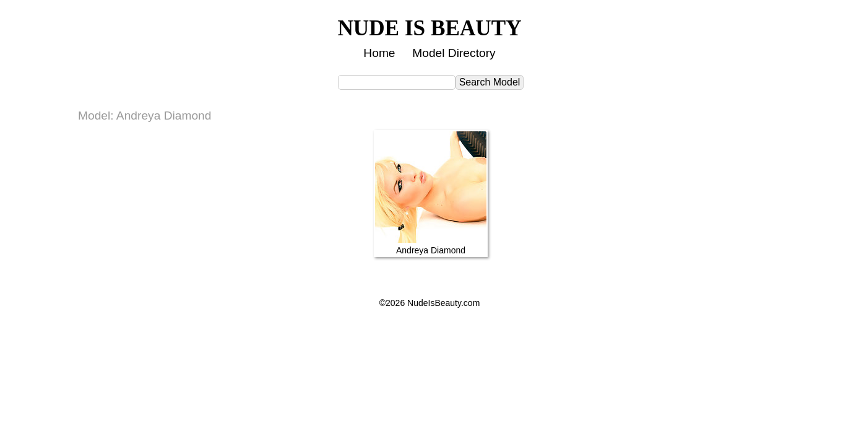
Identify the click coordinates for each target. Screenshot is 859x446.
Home (379, 52)
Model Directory (453, 52)
